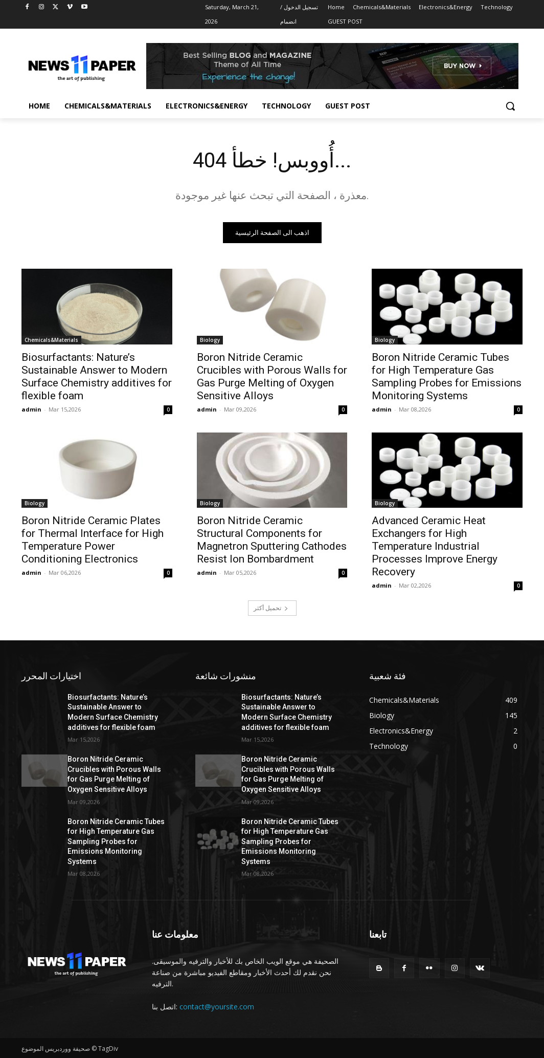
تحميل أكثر (271, 607)
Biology (210, 339)
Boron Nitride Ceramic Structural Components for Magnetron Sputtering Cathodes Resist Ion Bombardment (272, 539)
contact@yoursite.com (216, 1006)
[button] (510, 106)
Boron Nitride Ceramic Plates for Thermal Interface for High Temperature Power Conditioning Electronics (92, 539)
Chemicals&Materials (51, 339)
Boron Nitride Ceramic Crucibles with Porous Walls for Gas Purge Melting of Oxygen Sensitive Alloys (272, 376)
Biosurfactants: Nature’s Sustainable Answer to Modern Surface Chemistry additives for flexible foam (96, 376)
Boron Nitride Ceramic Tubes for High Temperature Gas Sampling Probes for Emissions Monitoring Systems (447, 376)
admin (31, 409)
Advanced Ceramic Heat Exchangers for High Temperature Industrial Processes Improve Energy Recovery (434, 546)
